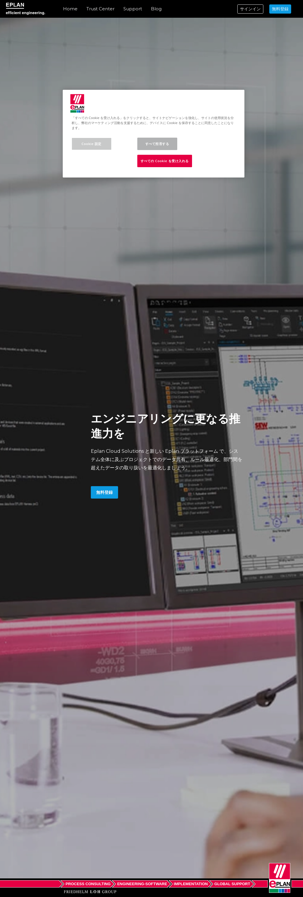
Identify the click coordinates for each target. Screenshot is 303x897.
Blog (156, 9)
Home (70, 9)
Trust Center (100, 9)
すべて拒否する (157, 143)
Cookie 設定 (91, 143)
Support (132, 9)
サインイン (250, 9)
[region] (153, 134)
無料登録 (280, 9)
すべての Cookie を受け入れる (165, 161)
